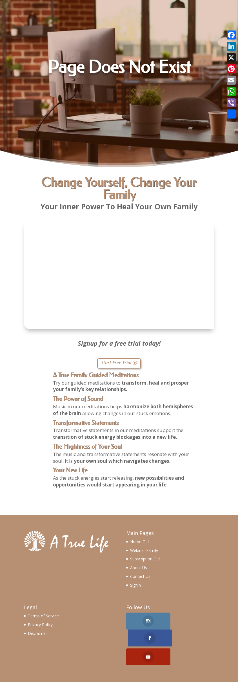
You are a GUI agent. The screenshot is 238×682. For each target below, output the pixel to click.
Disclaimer (37, 633)
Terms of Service (43, 616)
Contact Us (140, 576)
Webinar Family (144, 550)
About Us (138, 567)
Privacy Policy (40, 624)
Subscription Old (145, 559)
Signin (135, 585)
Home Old (139, 541)
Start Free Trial (116, 362)
